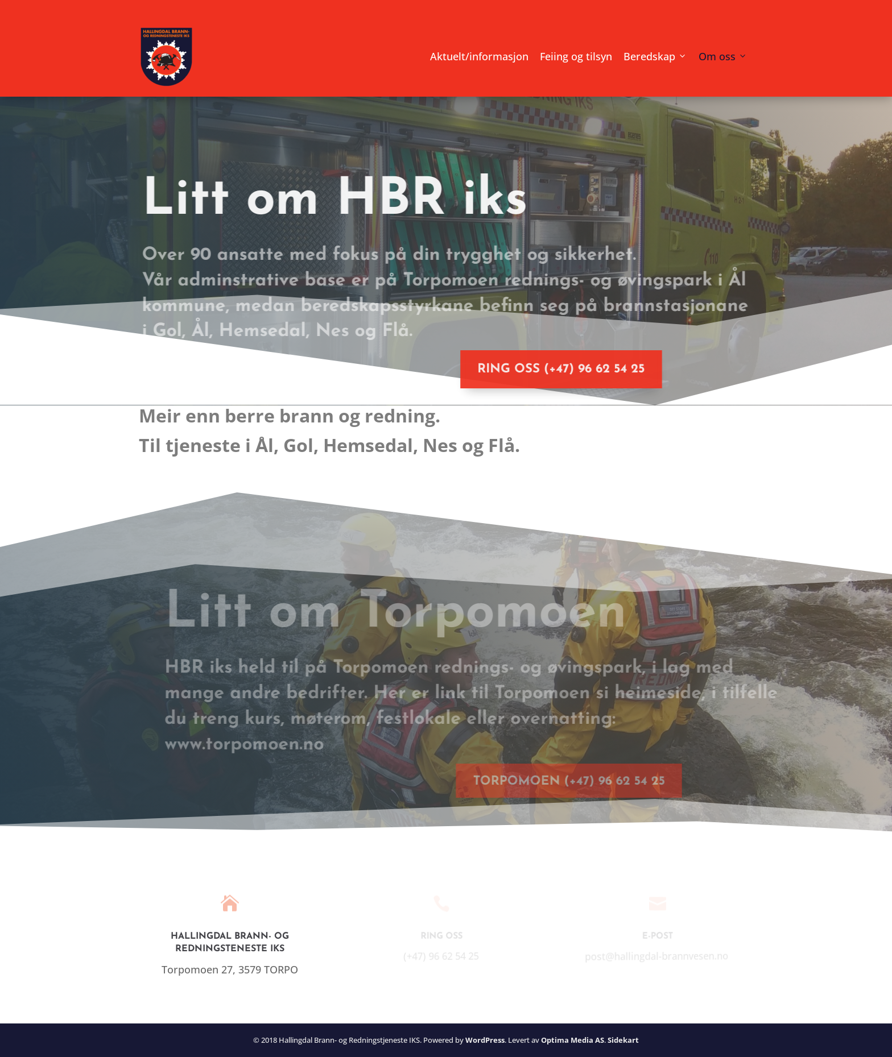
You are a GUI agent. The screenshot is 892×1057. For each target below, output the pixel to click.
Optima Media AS (572, 1040)
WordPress (485, 1040)
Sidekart (623, 1040)
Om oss (717, 56)
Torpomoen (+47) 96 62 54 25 (557, 781)
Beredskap (649, 56)
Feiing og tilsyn (576, 56)
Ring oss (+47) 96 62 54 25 (551, 369)
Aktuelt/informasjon (479, 56)
